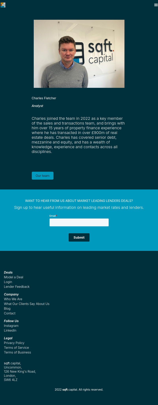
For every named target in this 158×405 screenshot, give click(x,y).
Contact (9, 313)
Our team (43, 176)
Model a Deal (13, 277)
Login (8, 282)
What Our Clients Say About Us (27, 304)
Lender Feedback (17, 287)
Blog (7, 308)
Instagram (11, 326)
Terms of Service (16, 348)
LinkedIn (10, 330)
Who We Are (13, 299)
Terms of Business (17, 352)
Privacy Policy (14, 343)
